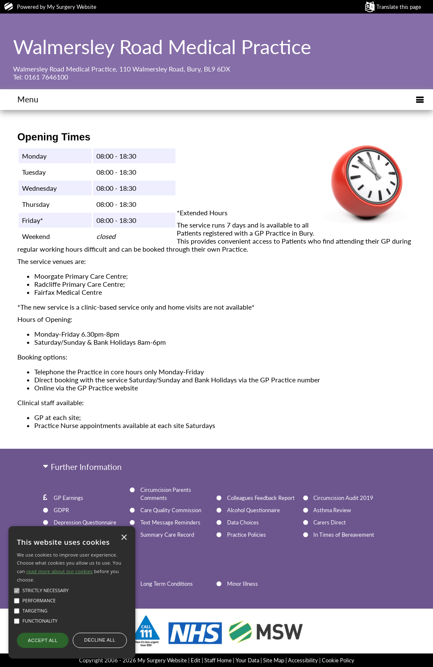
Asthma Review (332, 510)
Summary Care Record (167, 534)
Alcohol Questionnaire (253, 510)
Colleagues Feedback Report (261, 497)
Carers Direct (329, 522)
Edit (195, 660)
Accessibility (303, 660)
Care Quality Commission (170, 510)
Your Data (247, 660)
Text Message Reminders (170, 522)
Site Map (273, 660)
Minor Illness (242, 583)
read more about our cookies (59, 571)
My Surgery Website (71, 6)
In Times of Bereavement (343, 534)
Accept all (43, 640)
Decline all (99, 639)
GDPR (61, 510)
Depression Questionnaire (85, 522)
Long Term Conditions (166, 583)
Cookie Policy (338, 660)
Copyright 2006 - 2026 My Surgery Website (133, 660)
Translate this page (398, 6)
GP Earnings (68, 497)
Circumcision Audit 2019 (343, 497)
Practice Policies (246, 534)
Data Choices (243, 522)
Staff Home (218, 660)
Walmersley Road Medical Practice (162, 46)
